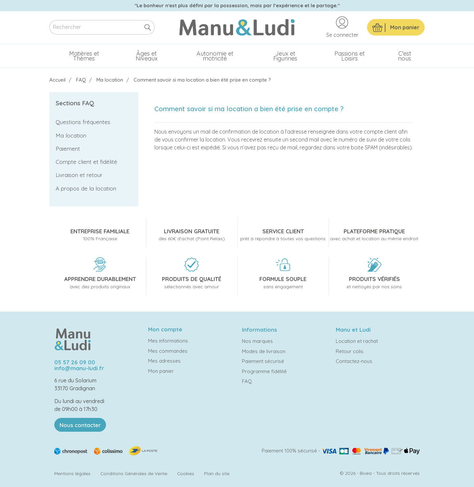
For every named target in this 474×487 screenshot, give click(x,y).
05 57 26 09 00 (74, 362)
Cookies (185, 473)
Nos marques (257, 341)
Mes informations (168, 341)
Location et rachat (357, 341)
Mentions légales (72, 473)
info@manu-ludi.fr (79, 368)
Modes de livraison (263, 351)
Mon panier (161, 371)
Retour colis (349, 351)
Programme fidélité (264, 371)
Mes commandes (168, 351)
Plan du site (216, 473)
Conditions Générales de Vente (133, 473)
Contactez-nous (354, 361)
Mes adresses (164, 361)
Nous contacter (80, 425)
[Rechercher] (102, 27)
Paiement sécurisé (263, 361)
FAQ (247, 381)
